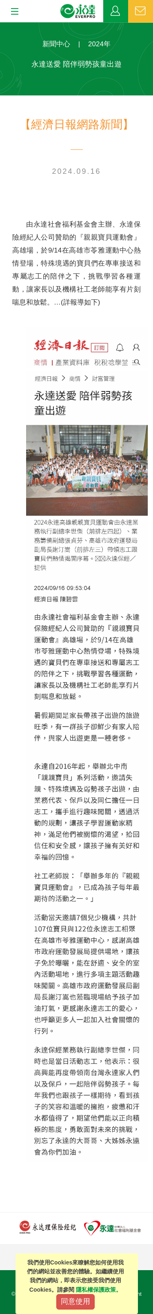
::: (2, 26)
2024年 (99, 44)
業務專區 (115, 11)
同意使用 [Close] (75, 1301)
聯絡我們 (140, 11)
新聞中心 (56, 44)
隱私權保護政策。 (99, 1289)
